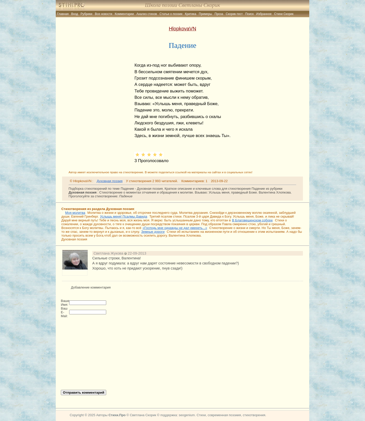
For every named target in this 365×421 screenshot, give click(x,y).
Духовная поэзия (110, 181)
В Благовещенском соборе (252, 220)
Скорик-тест (234, 14)
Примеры (205, 14)
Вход (74, 14)
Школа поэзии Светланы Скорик (182, 5)
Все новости (103, 14)
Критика (190, 14)
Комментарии (124, 14)
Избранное (264, 14)
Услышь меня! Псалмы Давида (123, 216)
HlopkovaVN (182, 28)
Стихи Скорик (284, 14)
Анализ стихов (146, 14)
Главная (63, 14)
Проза (219, 14)
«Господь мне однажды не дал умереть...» (174, 228)
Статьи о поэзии (170, 14)
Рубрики (86, 14)
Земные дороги (153, 232)
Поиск (249, 14)
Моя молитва (75, 213)
